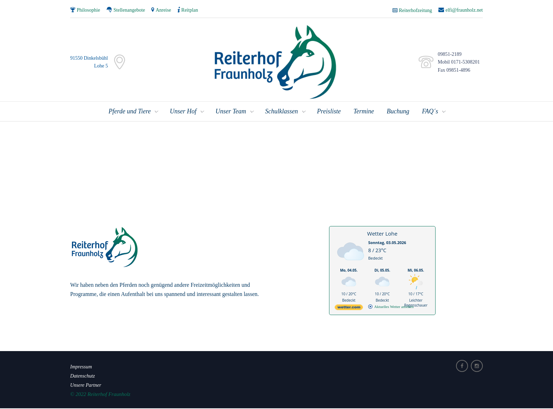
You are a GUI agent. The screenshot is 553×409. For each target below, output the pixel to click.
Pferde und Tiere (130, 111)
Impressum (81, 367)
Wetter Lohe (382, 234)
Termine (363, 111)
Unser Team (230, 111)
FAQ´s (430, 111)
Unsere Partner (86, 385)
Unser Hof (183, 111)
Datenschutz (83, 376)
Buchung (398, 111)
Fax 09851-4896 (452, 70)
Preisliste (329, 111)
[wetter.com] (349, 309)
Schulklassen (281, 111)
